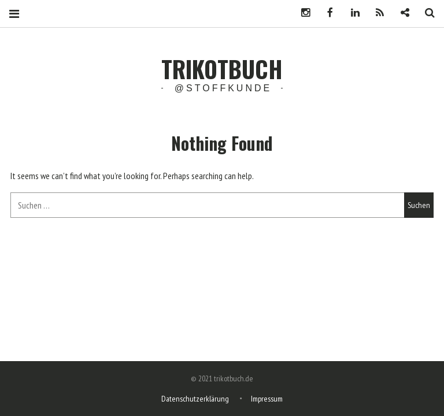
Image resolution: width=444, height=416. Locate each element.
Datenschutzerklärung (195, 398)
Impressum (267, 398)
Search (425, 13)
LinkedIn (350, 13)
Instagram (301, 13)
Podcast (375, 13)
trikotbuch (222, 68)
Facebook (326, 13)
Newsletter (400, 13)
